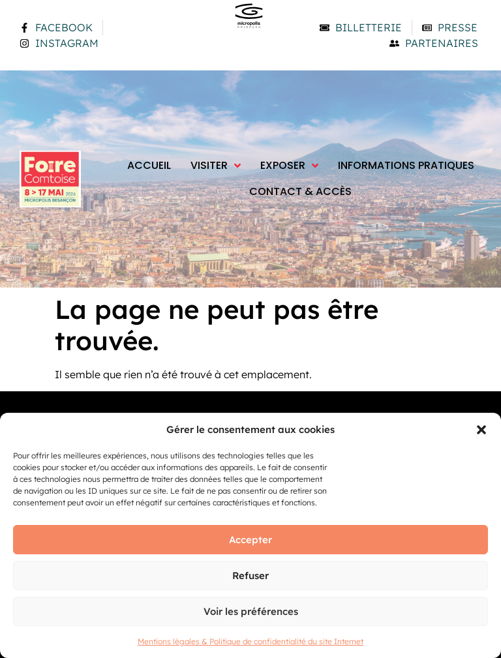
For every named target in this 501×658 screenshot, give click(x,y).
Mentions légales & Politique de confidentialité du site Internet (250, 641)
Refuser (250, 575)
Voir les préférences (251, 611)
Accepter (250, 539)
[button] (481, 429)
